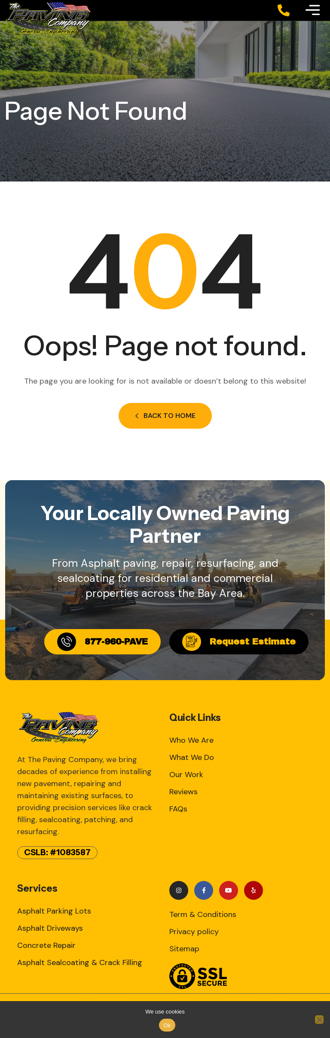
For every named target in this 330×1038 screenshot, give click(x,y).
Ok (167, 1025)
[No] (319, 1019)
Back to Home (165, 415)
